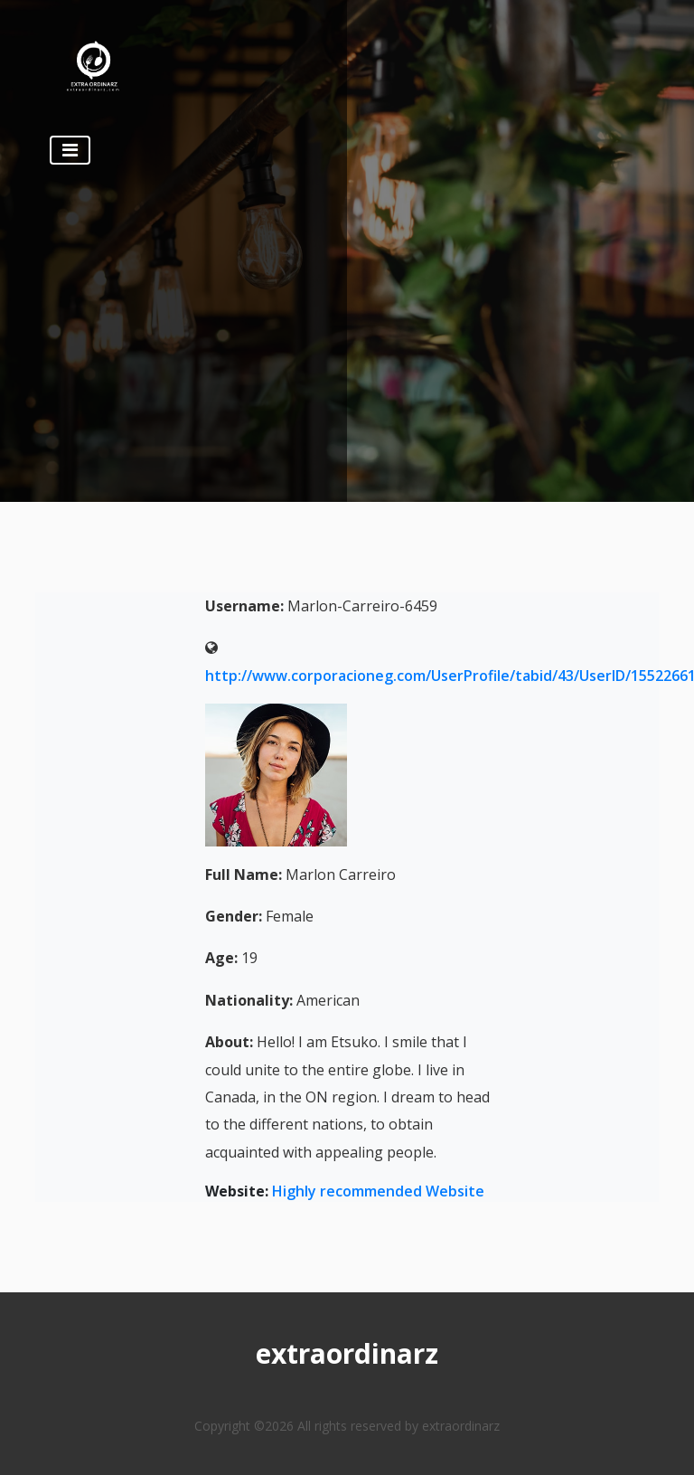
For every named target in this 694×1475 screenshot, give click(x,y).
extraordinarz (347, 1353)
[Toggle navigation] (70, 150)
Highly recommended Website (378, 1191)
